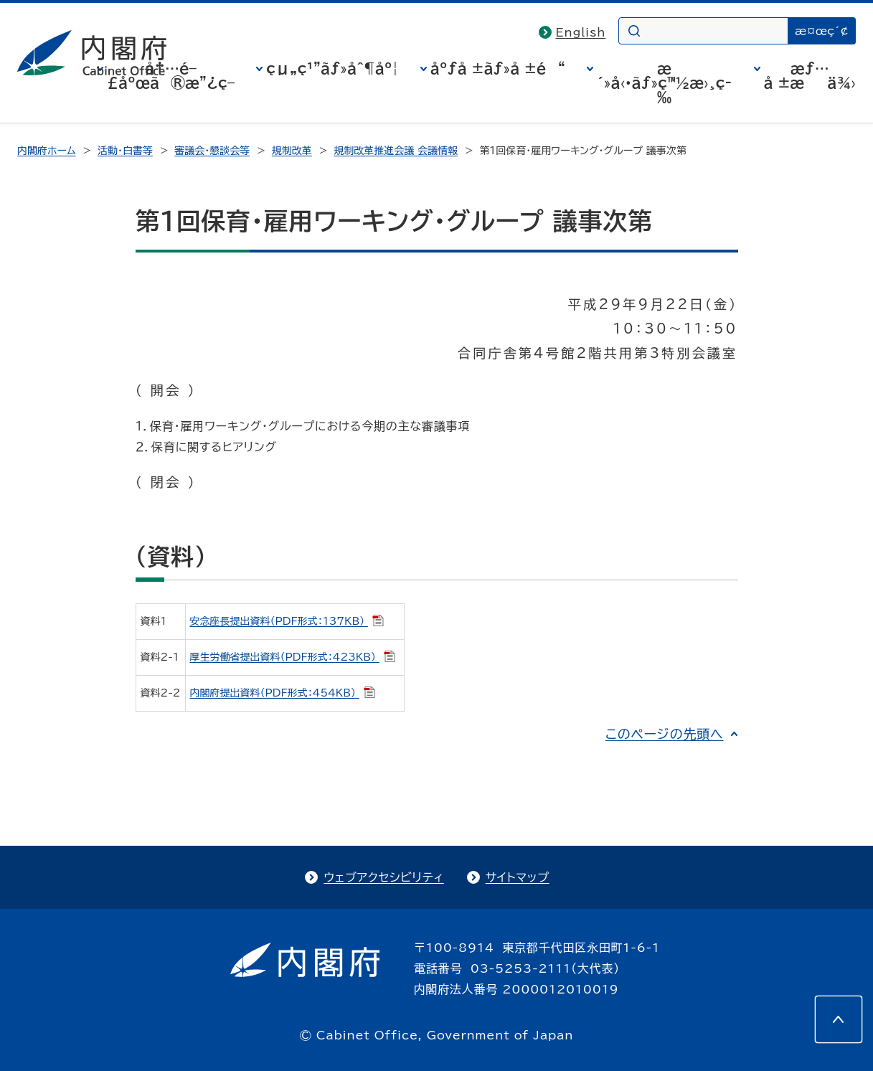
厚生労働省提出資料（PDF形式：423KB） (292, 657)
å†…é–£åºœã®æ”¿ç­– (171, 75)
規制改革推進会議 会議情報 (396, 151)
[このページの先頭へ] (839, 1019)
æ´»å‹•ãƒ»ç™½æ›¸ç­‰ (664, 82)
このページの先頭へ (664, 733)
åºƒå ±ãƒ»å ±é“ (497, 68)
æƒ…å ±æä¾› (810, 75)
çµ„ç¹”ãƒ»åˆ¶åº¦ (332, 68)
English (581, 32)
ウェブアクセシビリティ (383, 877)
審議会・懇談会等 (212, 151)
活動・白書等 (125, 151)
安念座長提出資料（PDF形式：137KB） (287, 621)
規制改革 (292, 151)
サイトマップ (517, 877)
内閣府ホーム (46, 151)
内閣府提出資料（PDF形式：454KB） (282, 693)
